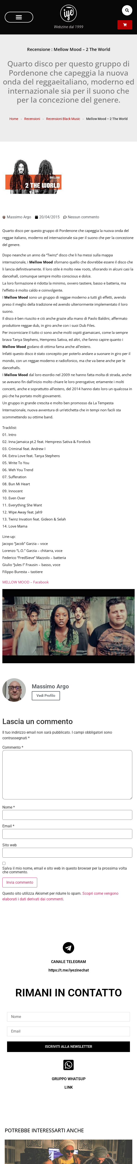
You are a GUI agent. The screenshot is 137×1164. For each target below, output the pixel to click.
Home (13, 119)
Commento (12, 747)
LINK (68, 1087)
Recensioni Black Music (63, 119)
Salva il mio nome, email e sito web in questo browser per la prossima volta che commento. (64, 870)
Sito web (9, 845)
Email (8, 826)
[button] (19, 17)
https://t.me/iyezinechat (68, 970)
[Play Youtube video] (68, 626)
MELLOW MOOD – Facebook (25, 582)
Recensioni (32, 119)
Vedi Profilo (45, 696)
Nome (8, 807)
